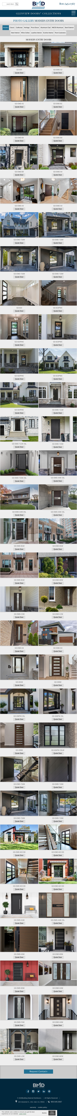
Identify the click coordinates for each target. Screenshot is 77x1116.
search (10, 4)
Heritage (27, 27)
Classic (12, 27)
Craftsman (19, 27)
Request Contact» (39, 1071)
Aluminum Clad (45, 27)
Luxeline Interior (36, 33)
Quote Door (19, 73)
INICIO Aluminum (57, 27)
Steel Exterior (69, 27)
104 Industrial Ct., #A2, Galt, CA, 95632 (31, 1102)
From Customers (60, 33)
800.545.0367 (67, 3)
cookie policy (42, 1107)
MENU (73, 15)
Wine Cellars (25, 33)
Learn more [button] (22, 1114)
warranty (33, 1107)
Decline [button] (44, 1113)
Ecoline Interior (48, 33)
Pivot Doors (35, 27)
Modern (5, 27)
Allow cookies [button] (52, 1113)
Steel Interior (15, 33)
